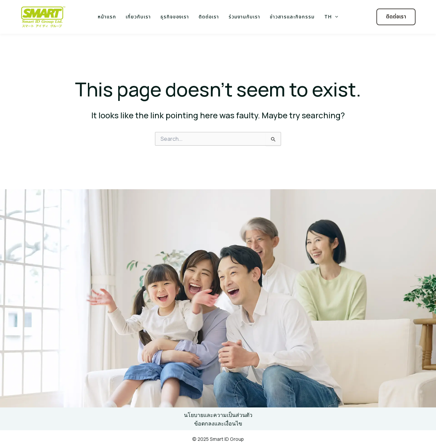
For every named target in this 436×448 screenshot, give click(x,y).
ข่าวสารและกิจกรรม (292, 16)
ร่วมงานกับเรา (244, 16)
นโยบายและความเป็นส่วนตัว (218, 415)
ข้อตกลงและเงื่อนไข (218, 423)
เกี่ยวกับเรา (138, 16)
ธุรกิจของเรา (174, 16)
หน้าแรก (107, 16)
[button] (396, 17)
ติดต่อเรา (209, 16)
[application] (335, 17)
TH (331, 17)
